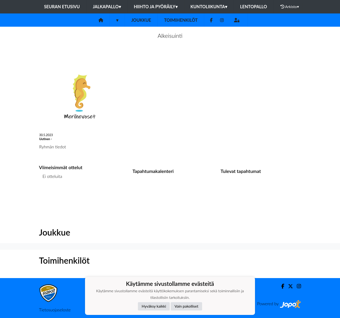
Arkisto (289, 6)
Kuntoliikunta (209, 6)
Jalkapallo (107, 6)
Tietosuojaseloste (55, 309)
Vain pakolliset (186, 306)
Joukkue (141, 20)
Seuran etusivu (62, 6)
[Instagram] (222, 20)
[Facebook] (211, 20)
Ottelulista (50, 194)
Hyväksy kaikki (154, 306)
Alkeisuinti (169, 35)
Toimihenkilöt (181, 20)
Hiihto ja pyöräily (156, 6)
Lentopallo (253, 6)
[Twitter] (288, 286)
